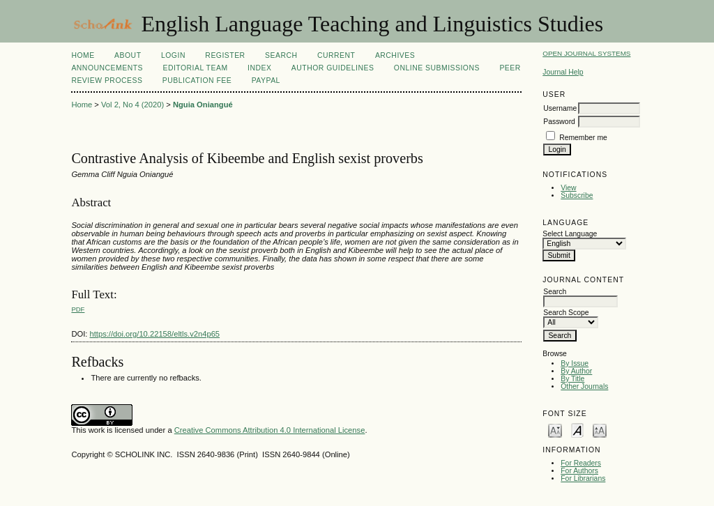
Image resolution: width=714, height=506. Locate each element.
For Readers (581, 463)
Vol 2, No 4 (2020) (132, 104)
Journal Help (562, 72)
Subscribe (577, 195)
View (568, 188)
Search (281, 55)
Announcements (107, 68)
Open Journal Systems (586, 53)
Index (259, 68)
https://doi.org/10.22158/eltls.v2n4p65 (155, 334)
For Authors (579, 471)
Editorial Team (194, 68)
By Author (576, 371)
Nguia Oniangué (203, 104)
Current (336, 55)
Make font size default (577, 430)
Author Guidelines (332, 68)
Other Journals (584, 386)
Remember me (583, 137)
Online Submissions (437, 68)
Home (82, 55)
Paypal (266, 80)
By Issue (574, 363)
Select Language (569, 234)
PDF (77, 309)
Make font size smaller (555, 430)
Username (560, 108)
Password (559, 121)
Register (225, 55)
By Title (572, 379)
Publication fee (196, 80)
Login (173, 55)
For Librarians (583, 478)
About (127, 55)
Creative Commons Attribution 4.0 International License (269, 430)
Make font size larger (600, 430)
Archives (395, 55)
